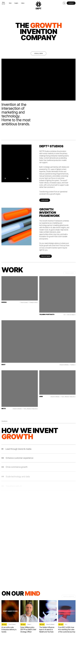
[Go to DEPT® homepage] (38, 5)
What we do (4, 3)
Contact (71, 3)
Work (10, 3)
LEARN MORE (44, 201)
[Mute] (27, 178)
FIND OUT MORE (45, 257)
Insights (16, 3)
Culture (22, 3)
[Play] (5, 178)
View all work (38, 53)
